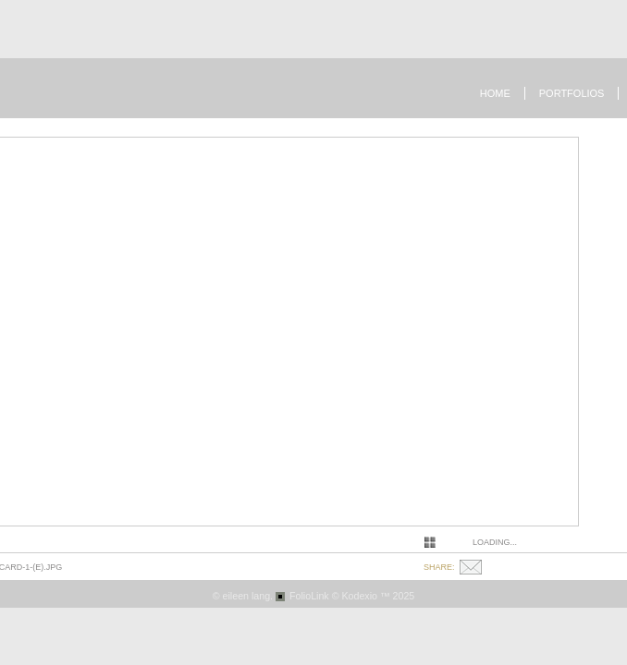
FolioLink (309, 595)
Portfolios (572, 93)
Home (495, 93)
